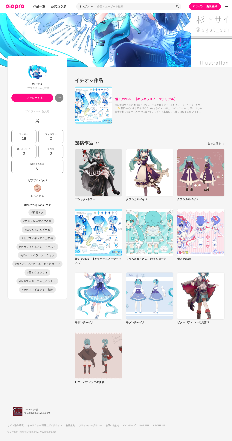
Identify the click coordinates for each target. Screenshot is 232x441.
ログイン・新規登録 (205, 6)
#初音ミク (37, 212)
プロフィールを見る (37, 111)
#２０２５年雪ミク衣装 (37, 220)
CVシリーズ (129, 425)
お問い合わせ (113, 425)
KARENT (144, 425)
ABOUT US (159, 425)
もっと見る (37, 195)
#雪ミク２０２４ (37, 272)
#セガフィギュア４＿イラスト (37, 281)
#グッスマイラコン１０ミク (37, 255)
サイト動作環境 (15, 425)
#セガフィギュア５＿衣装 (37, 289)
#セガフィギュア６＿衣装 (37, 238)
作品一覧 (39, 6)
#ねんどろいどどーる (37, 229)
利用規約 (70, 425)
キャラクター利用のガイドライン (44, 425)
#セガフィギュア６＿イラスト (37, 246)
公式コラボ (58, 6)
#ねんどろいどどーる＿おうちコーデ (37, 263)
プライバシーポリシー (90, 425)
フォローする (32, 97)
